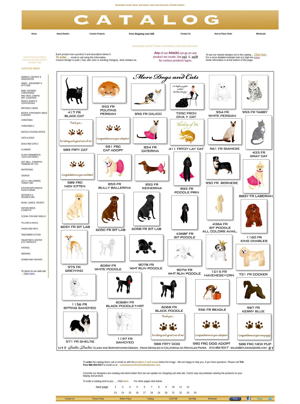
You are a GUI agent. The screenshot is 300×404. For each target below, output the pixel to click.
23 (188, 392)
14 (122, 392)
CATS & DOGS (27, 138)
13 (115, 392)
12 (188, 387)
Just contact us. (128, 60)
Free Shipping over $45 (141, 34)
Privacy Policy (98, 399)
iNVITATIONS (27, 170)
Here (31, 274)
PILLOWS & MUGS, (29, 223)
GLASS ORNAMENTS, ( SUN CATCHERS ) (31, 156)
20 (166, 392)
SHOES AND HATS (29, 229)
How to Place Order (223, 34)
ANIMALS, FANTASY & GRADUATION (31, 78)
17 (144, 392)
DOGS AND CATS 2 (29, 144)
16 (137, 392)
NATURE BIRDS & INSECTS (28, 209)
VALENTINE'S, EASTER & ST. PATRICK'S (31, 241)
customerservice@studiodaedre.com (140, 365)
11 (180, 387)
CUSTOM (173, 399)
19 (158, 392)
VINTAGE (25, 248)
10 (173, 387)
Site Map (192, 399)
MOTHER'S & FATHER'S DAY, (28, 196)
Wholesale (261, 34)
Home (34, 34)
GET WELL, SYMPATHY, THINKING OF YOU (31, 163)
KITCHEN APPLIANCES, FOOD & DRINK (32, 189)
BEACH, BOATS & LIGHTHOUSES (29, 102)
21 (173, 392)
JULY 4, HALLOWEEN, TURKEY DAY (31, 182)
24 (195, 392)
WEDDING (25, 254)
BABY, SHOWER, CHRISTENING (28, 92)
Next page (102, 386)
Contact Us (186, 34)
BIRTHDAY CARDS (29, 108)
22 (180, 392)
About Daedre (63, 34)
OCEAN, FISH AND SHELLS (33, 216)
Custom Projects (97, 34)
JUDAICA (25, 176)
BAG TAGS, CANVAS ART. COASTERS (30, 97)
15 (130, 392)
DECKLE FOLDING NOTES (33, 132)
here (125, 381)
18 (151, 392)
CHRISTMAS (27, 120)
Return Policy (125, 399)
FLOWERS (26, 150)
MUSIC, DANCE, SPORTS (32, 203)
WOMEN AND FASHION (31, 260)
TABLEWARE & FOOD (31, 235)
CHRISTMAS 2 (27, 126)
